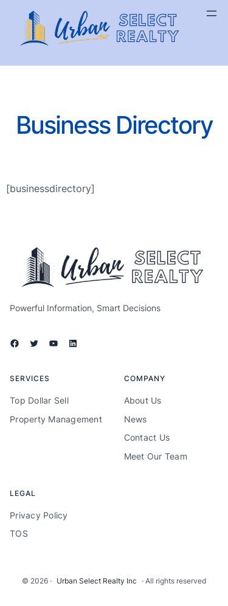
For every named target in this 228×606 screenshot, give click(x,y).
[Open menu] (211, 13)
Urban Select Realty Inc (97, 580)
